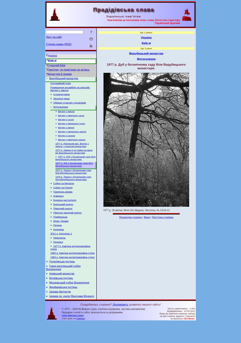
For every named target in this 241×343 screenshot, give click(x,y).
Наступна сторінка (162, 217)
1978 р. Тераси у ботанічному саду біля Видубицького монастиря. (73, 186)
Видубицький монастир (63, 79)
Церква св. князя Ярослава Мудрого (71, 317)
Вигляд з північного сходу (71, 120)
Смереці (80, 339)
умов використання (73, 336)
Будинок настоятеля (64, 211)
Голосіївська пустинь (62, 279)
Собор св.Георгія (63, 197)
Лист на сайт (54, 37)
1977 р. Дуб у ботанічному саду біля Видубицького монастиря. (75, 165)
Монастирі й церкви (59, 74)
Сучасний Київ (56, 65)
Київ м (52, 60)
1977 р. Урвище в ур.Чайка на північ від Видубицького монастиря (74, 158)
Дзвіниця (58, 206)
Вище (147, 217)
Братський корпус (63, 215)
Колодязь (58, 243)
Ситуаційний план (60, 84)
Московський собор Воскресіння (69, 302)
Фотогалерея (60, 110)
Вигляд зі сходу (66, 124)
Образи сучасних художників (69, 105)
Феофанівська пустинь (63, 307)
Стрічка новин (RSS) (58, 44)
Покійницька (60, 229)
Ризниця (58, 257)
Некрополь (59, 253)
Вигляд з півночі (66, 115)
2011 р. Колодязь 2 (61, 248)
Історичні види (61, 96)
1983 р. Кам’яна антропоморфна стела (72, 270)
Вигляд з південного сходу (71, 128)
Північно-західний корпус (67, 225)
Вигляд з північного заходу (72, 146)
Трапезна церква (62, 201)
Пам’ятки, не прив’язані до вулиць (68, 69)
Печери (57, 239)
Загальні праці (61, 101)
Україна (52, 55)
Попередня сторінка (130, 217)
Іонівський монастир (61, 292)
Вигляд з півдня (66, 133)
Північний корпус (62, 220)
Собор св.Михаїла (63, 192)
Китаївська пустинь (61, 297)
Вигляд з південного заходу (72, 137)
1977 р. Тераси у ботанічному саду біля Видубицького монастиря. (73, 179)
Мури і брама (60, 234)
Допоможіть (120, 325)
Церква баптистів (60, 312)
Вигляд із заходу (66, 141)
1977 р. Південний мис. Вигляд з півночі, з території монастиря (72, 151)
